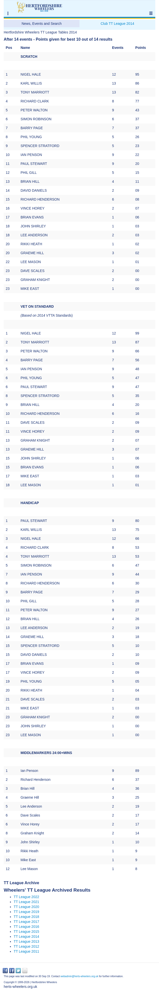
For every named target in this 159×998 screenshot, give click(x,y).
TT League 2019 (26, 912)
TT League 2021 (26, 902)
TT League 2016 (26, 927)
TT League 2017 (26, 922)
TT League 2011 (26, 951)
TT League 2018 (26, 917)
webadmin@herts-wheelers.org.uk (79, 976)
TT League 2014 (26, 936)
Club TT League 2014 (117, 24)
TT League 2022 (26, 897)
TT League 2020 (26, 907)
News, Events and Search (42, 24)
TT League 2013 (26, 941)
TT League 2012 (26, 946)
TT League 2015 (26, 932)
